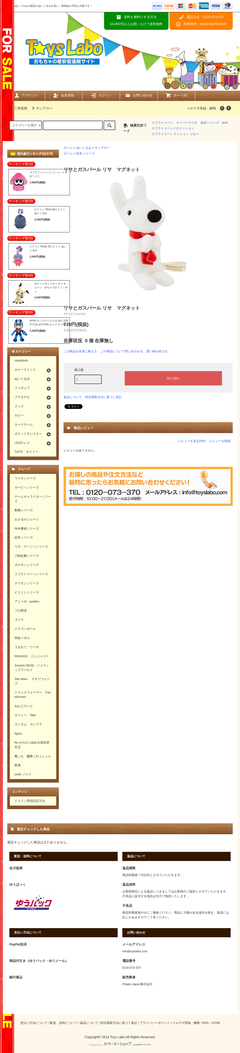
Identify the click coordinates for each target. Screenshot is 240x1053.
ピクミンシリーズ (27, 592)
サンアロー (41, 108)
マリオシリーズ (25, 478)
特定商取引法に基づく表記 (103, 397)
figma (18, 733)
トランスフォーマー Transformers (33, 695)
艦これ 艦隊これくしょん (33, 756)
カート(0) (176, 95)
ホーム (68, 148)
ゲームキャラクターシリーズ (33, 499)
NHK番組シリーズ (27, 528)
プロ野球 (21, 610)
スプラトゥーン (162, 122)
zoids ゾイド (23, 774)
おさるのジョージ (27, 519)
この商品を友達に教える (80, 351)
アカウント (26, 95)
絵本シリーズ (210, 122)
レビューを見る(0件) (192, 441)
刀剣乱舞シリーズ (27, 555)
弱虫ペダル (22, 638)
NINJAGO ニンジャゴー (32, 656)
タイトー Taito (25, 715)
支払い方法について (34, 1023)
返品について (73, 397)
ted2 (225, 122)
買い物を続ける (157, 351)
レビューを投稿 (219, 441)
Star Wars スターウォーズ (32, 681)
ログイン (101, 95)
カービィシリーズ (27, 487)
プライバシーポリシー (155, 1023)
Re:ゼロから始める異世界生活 (32, 745)
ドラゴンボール (25, 628)
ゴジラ (19, 619)
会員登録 (63, 95)
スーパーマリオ (186, 122)
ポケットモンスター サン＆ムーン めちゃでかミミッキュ (51, 287)
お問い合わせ (139, 95)
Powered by (120, 1044)
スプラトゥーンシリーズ (31, 574)
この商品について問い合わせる (121, 351)
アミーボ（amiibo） (28, 601)
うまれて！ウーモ (27, 647)
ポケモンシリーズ (27, 565)
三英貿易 (17, 108)
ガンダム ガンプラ (28, 724)
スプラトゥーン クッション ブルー (175, 134)
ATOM (216, 1023)
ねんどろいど (24, 706)
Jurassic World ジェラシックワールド (32, 668)
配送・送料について (63, 1023)
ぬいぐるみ (83, 148)
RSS (205, 1023)
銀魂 (18, 765)
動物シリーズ (24, 510)
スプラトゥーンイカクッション (173, 128)
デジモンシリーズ (27, 583)
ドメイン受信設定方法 (30, 801)
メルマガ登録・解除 (201, 108)
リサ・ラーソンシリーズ (31, 546)
